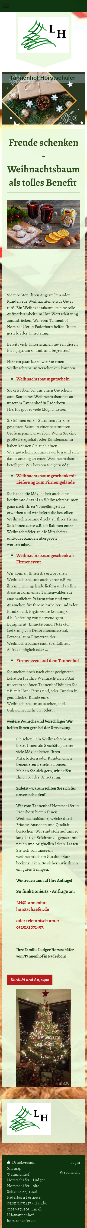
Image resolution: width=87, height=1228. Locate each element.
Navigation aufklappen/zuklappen (43, 6)
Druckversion (21, 1162)
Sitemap (14, 1168)
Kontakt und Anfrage (29, 979)
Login (75, 1162)
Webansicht (70, 1172)
